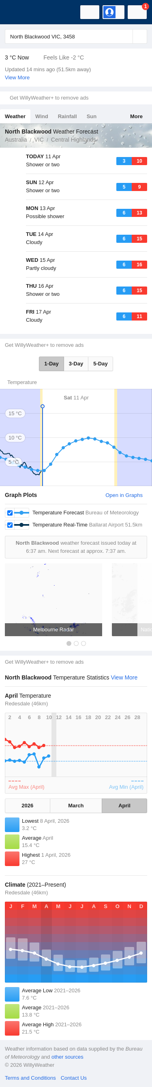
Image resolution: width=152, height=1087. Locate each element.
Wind (41, 116)
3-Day (76, 364)
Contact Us (74, 1078)
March (75, 806)
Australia (16, 139)
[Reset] (125, 36)
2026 (27, 806)
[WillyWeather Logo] (18, 12)
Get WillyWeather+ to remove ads (49, 98)
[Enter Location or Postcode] (76, 36)
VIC (38, 139)
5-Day (100, 364)
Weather (15, 116)
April (124, 806)
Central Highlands (73, 139)
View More (17, 77)
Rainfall (67, 116)
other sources (67, 1057)
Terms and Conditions (30, 1078)
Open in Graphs (124, 495)
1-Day (51, 364)
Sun (92, 116)
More (136, 116)
